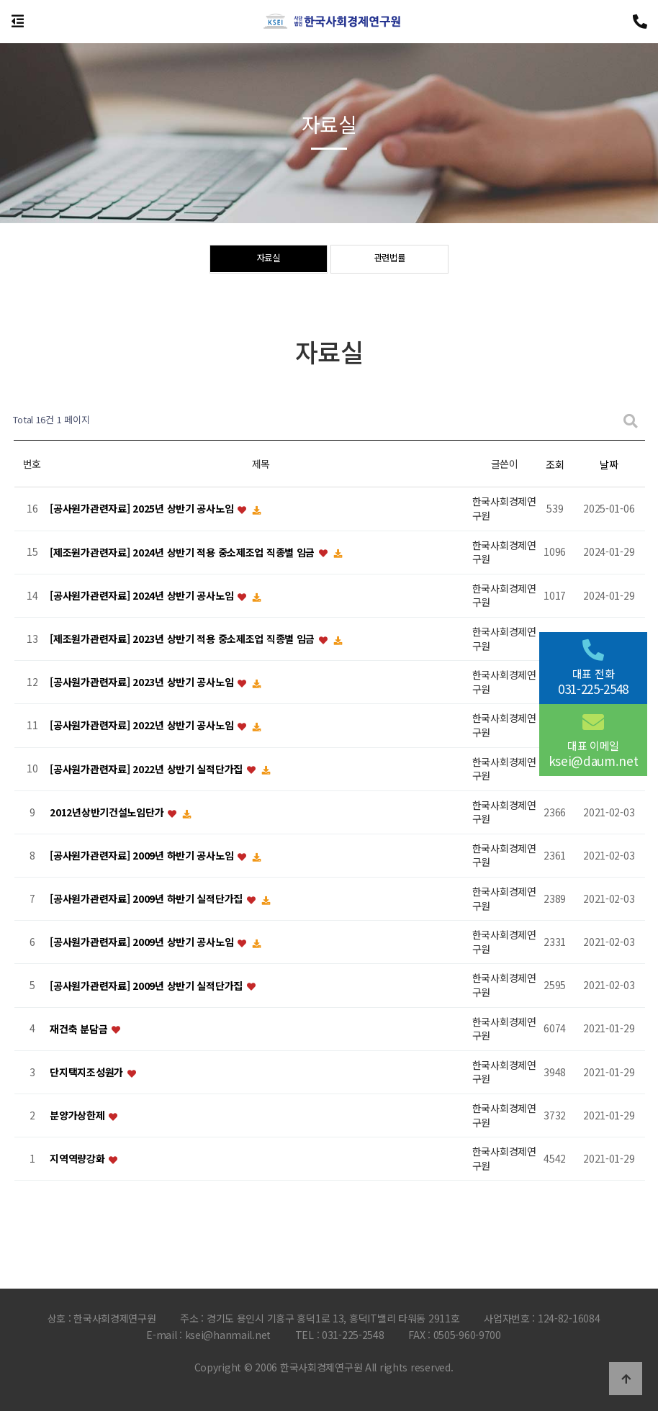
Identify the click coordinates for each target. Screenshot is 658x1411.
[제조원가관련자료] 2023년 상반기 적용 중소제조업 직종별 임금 (183, 638)
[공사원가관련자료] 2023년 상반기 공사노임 (143, 682)
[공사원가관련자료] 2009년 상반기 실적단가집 (147, 985)
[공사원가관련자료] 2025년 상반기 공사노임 (143, 509)
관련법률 (390, 260)
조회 (555, 464)
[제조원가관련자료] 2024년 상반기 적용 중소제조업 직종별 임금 (183, 552)
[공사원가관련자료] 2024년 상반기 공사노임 (143, 595)
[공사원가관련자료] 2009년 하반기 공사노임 (143, 855)
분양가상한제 (78, 1116)
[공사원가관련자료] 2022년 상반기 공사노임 (143, 725)
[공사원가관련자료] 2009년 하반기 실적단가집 (147, 899)
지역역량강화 (78, 1159)
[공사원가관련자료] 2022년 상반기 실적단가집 (147, 769)
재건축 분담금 (80, 1029)
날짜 (609, 464)
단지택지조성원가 (87, 1072)
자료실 (268, 260)
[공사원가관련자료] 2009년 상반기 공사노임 (143, 942)
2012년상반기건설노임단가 (108, 812)
